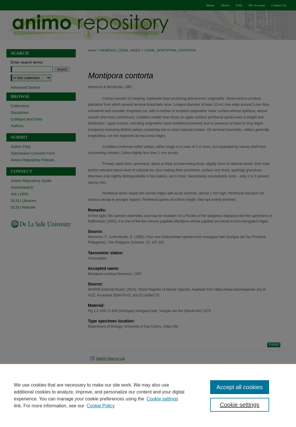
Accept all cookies (240, 387)
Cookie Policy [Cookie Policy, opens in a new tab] (101, 405)
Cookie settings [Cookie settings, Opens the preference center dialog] (239, 405)
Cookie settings (162, 398)
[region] (148, 395)
